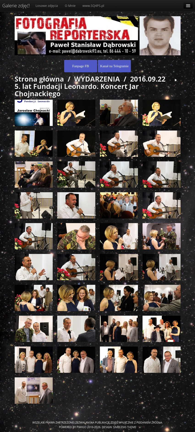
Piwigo (81, 427)
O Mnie (70, 5)
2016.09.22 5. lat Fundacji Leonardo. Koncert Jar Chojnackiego (90, 86)
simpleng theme (124, 427)
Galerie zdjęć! (16, 6)
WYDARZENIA (97, 79)
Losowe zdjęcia (47, 5)
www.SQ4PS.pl (93, 5)
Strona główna (39, 79)
